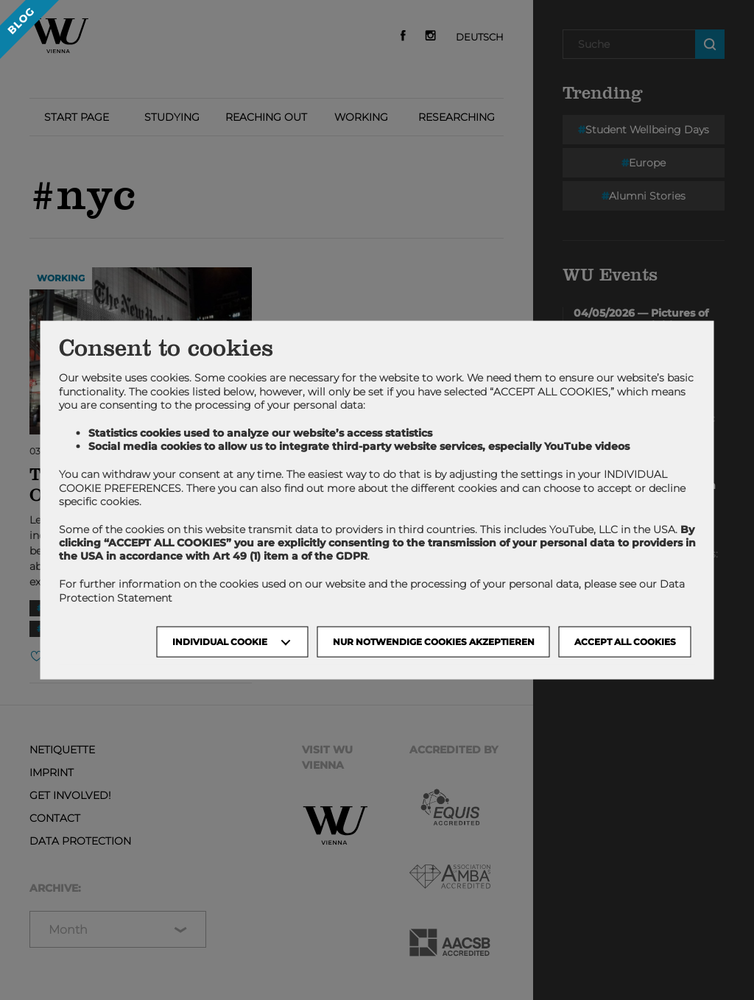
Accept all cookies (625, 641)
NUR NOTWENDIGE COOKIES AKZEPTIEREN (434, 641)
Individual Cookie (219, 641)
